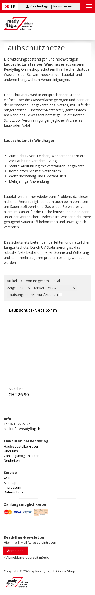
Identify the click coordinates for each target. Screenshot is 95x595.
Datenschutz (13, 492)
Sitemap (10, 482)
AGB (7, 478)
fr (13, 6)
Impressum (12, 487)
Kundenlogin (39, 6)
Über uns (11, 451)
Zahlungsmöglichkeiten (22, 455)
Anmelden (15, 550)
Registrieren (62, 6)
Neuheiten (12, 460)
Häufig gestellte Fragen (21, 446)
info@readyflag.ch (26, 428)
